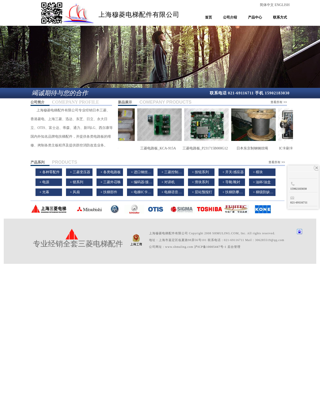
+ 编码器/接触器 (143, 182)
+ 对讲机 (168, 182)
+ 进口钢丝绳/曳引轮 (147, 172)
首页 (208, 17)
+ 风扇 (75, 192)
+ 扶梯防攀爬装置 (236, 192)
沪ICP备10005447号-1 (210, 247)
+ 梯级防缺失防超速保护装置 (275, 192)
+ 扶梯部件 (108, 192)
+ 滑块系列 (200, 182)
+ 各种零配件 (50, 172)
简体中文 (267, 5)
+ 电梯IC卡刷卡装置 (146, 192)
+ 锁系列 (76, 182)
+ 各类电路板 (110, 172)
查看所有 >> (278, 102)
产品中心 (255, 17)
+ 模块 (258, 172)
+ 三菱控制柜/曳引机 (177, 172)
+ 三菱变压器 (80, 172)
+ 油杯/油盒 (262, 182)
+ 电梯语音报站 (173, 192)
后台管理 (234, 247)
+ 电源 (44, 182)
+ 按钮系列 (200, 172)
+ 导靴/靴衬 (231, 182)
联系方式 (280, 17)
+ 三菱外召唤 (110, 182)
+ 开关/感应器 (233, 172)
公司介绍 (230, 17)
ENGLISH (282, 5)
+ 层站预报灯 (202, 192)
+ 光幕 (44, 192)
